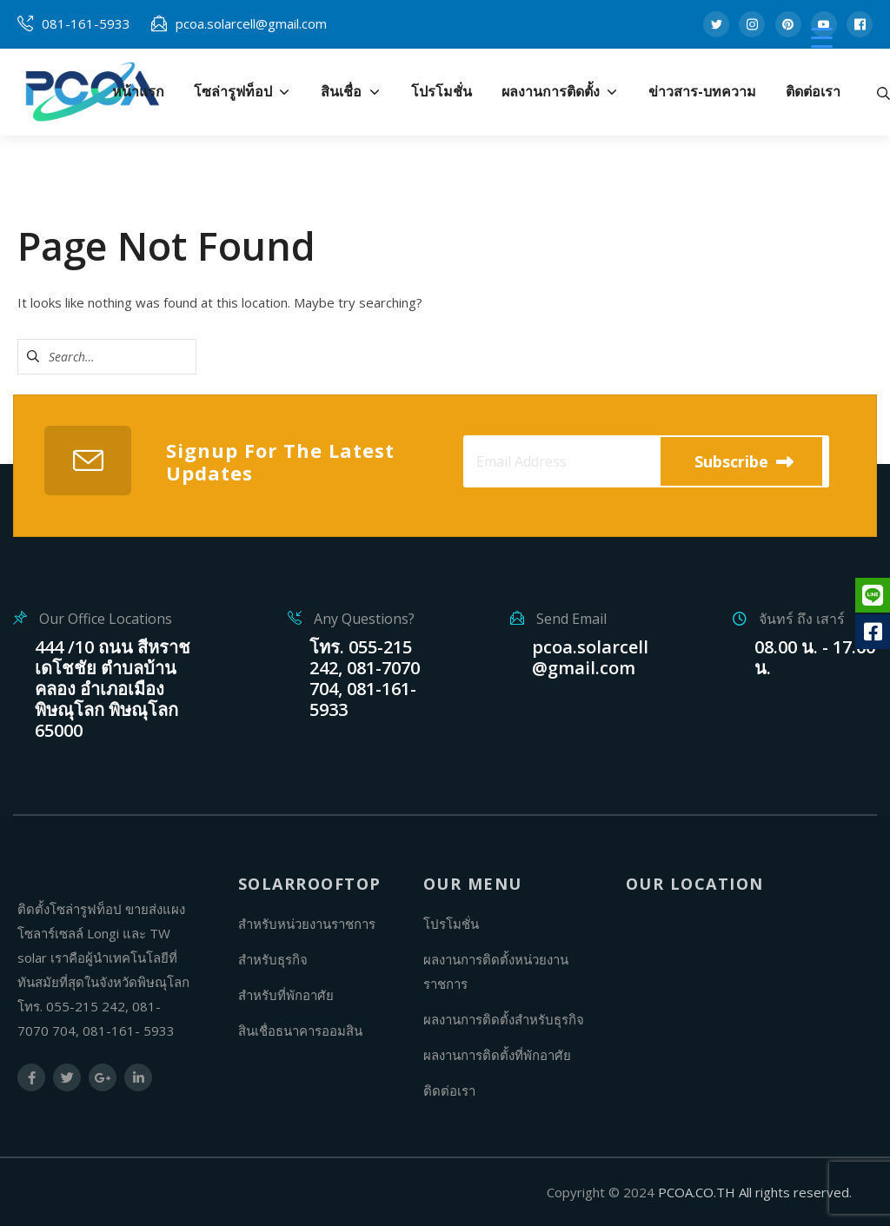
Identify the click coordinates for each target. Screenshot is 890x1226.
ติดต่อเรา (449, 1090)
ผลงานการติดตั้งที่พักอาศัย (497, 1055)
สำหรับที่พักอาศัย (286, 995)
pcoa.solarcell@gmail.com (251, 23)
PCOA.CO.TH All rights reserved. (755, 1192)
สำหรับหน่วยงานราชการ (306, 923)
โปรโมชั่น (451, 923)
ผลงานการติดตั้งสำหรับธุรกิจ (503, 1019)
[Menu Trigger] (822, 37)
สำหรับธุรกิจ (273, 959)
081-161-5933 (86, 23)
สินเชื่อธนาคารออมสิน (300, 1030)
